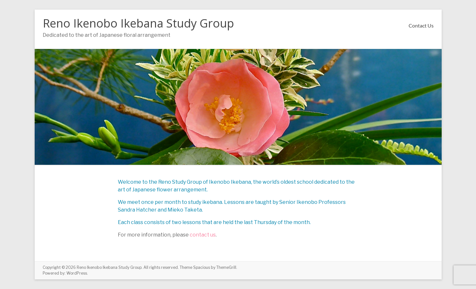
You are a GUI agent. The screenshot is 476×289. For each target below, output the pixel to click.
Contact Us (421, 25)
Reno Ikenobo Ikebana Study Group (138, 23)
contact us (203, 235)
